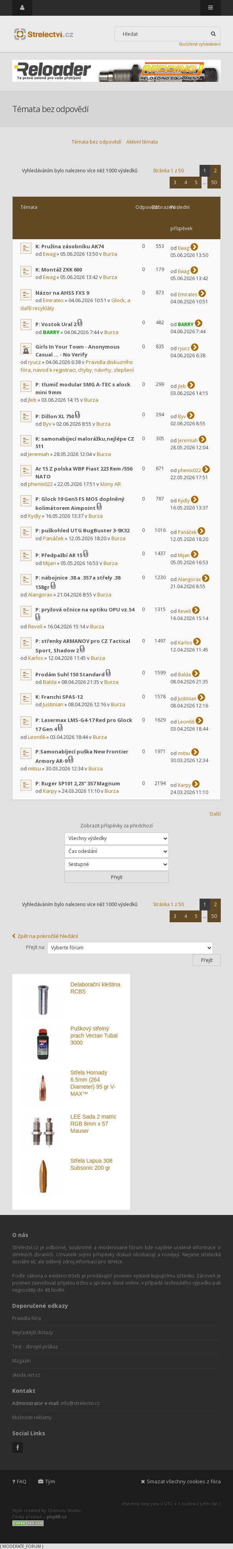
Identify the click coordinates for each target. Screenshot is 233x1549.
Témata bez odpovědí (96, 141)
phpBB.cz (56, 1516)
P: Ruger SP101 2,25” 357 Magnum (77, 783)
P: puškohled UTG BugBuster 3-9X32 (82, 530)
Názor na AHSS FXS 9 (62, 292)
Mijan (49, 563)
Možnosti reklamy (32, 1417)
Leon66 (36, 736)
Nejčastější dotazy (32, 1332)
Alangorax (40, 594)
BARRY (51, 332)
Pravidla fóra (26, 1318)
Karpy (50, 790)
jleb (32, 399)
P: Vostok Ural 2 (55, 324)
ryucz (34, 362)
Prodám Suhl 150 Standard (70, 674)
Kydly (34, 515)
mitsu (34, 768)
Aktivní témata (142, 141)
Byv (47, 423)
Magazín (21, 1360)
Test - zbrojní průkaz (35, 1346)
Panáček (53, 538)
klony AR (110, 483)
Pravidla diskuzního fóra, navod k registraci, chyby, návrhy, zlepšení (77, 365)
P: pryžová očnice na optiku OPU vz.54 (84, 609)
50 (214, 182)
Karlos (35, 657)
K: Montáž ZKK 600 (58, 269)
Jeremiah (38, 454)
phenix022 (40, 483)
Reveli (35, 626)
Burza (110, 253)
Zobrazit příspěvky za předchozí (117, 833)
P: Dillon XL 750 (54, 416)
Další (215, 814)
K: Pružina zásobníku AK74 (69, 246)
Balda (50, 681)
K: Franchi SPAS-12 (59, 696)
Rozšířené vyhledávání (200, 44)
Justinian (53, 704)
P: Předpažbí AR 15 (58, 555)
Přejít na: (35, 947)
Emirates (53, 300)
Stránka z (168, 170)
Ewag (49, 253)
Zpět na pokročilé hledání (45, 936)
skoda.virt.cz (26, 1375)
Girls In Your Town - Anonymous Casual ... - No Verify (77, 350)
